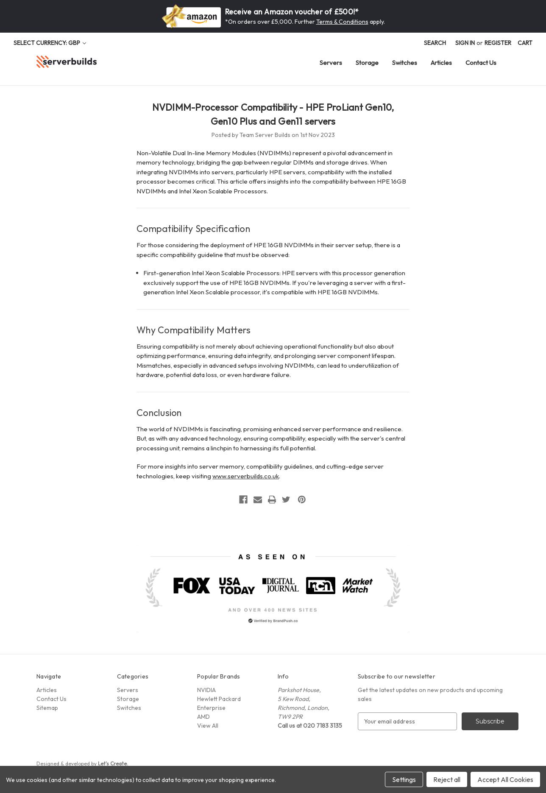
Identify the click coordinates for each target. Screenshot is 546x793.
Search (435, 43)
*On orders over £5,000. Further (270, 21)
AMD (203, 716)
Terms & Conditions (342, 21)
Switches (404, 63)
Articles (441, 63)
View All (207, 725)
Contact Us (480, 63)
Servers (331, 63)
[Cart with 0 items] (525, 43)
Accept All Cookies (505, 779)
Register (498, 43)
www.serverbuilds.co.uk (245, 476)
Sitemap (47, 708)
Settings (404, 779)
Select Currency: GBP (50, 43)
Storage (367, 63)
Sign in (465, 43)
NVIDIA (206, 690)
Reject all (446, 779)
